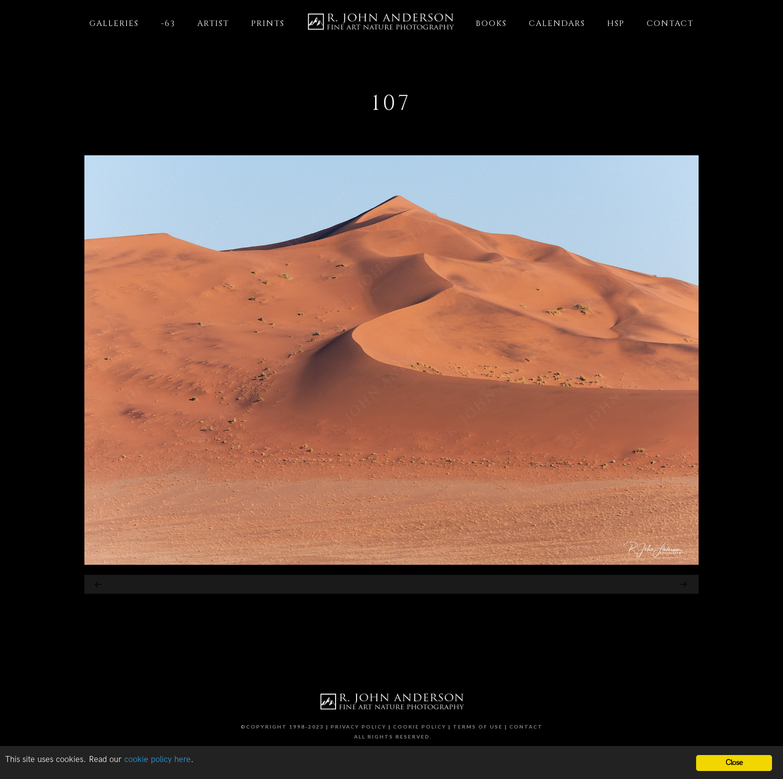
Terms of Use (478, 727)
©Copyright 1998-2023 (282, 727)
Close (734, 763)
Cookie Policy (419, 727)
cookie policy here (157, 760)
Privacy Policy (359, 727)
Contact (526, 727)
